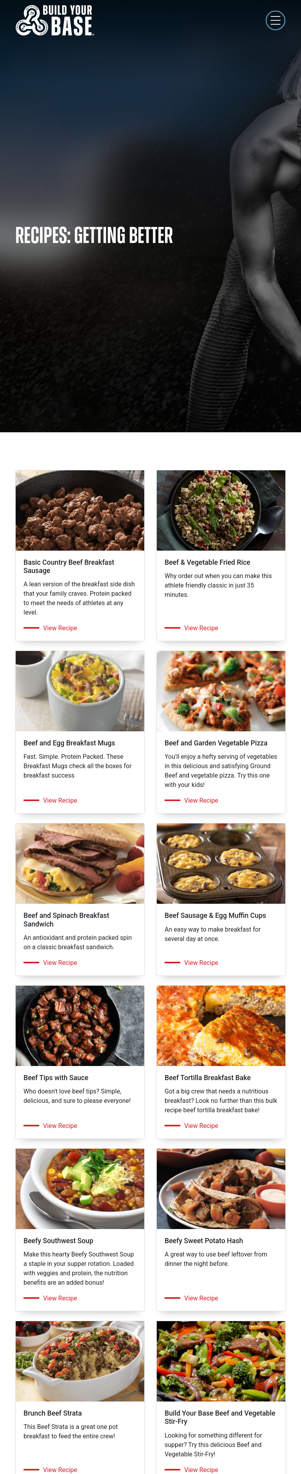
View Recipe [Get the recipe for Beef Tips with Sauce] (60, 1126)
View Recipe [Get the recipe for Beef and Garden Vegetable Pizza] (201, 800)
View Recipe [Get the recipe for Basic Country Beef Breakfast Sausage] (60, 628)
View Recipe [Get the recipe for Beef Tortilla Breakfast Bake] (201, 1126)
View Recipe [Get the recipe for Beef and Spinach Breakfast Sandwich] (60, 962)
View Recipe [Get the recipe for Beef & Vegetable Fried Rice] (201, 628)
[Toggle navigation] (275, 20)
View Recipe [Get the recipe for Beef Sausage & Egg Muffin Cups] (201, 962)
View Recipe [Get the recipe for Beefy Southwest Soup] (60, 1298)
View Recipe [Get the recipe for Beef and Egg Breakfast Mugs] (60, 800)
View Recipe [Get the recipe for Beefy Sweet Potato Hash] (201, 1298)
